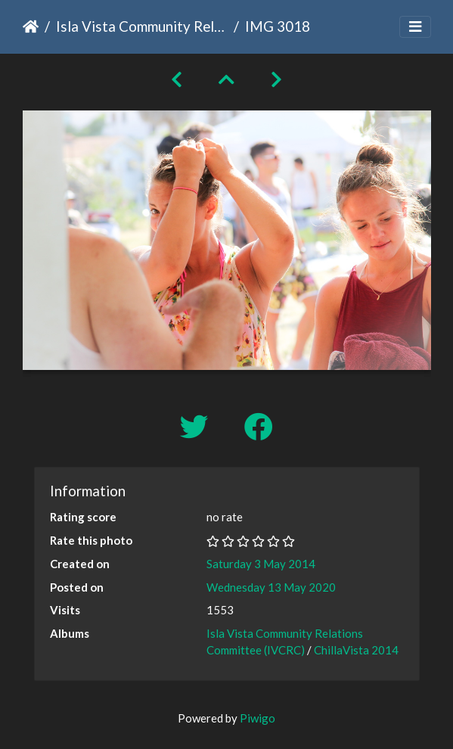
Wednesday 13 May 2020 (271, 587)
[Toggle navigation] (415, 27)
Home (31, 26)
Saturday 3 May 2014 (260, 563)
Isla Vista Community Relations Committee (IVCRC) (142, 26)
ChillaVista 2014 (356, 650)
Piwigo (257, 718)
